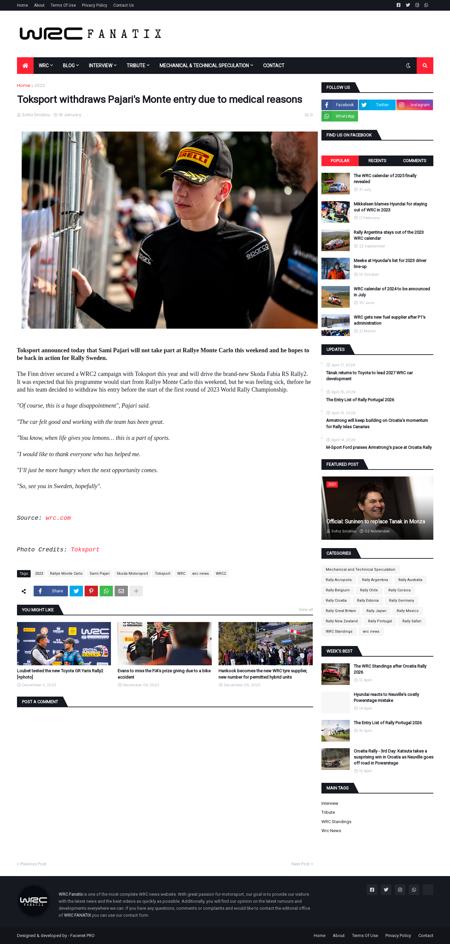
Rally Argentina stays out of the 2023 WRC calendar (389, 235)
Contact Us (123, 5)
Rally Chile (369, 590)
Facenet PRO (82, 935)
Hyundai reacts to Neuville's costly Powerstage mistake (386, 697)
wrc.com (58, 518)
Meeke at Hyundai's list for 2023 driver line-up (390, 263)
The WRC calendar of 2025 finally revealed (385, 178)
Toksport (85, 549)
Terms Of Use (63, 5)
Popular (340, 160)
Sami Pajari (100, 573)
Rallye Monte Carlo (66, 573)
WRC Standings (339, 631)
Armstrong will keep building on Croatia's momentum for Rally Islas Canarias (377, 423)
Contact (425, 935)
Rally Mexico (408, 611)
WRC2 (221, 573)
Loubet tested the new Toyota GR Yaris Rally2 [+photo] (60, 673)
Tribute (328, 812)
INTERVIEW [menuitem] (100, 65)
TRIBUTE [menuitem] (136, 65)
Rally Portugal (380, 621)
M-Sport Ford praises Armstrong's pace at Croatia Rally (379, 447)
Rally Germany (401, 600)
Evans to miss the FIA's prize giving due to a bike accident (164, 673)
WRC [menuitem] (44, 65)
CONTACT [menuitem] (273, 65)
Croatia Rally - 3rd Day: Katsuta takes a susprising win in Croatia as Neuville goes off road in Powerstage (393, 757)
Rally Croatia (336, 600)
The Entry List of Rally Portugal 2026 (360, 399)
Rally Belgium (338, 590)
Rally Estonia (368, 600)
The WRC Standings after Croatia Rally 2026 (390, 669)
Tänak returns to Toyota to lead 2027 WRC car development (369, 375)
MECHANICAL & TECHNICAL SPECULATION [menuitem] (204, 65)
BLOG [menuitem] (69, 65)
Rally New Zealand (342, 621)
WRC (181, 573)
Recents (377, 160)
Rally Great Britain (341, 611)
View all (306, 609)
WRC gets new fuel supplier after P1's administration (389, 320)
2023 (39, 85)
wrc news (200, 573)
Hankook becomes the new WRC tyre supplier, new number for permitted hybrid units (263, 673)
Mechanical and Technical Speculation (360, 569)
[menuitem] (25, 65)
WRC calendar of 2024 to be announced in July (392, 291)
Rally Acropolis (339, 580)
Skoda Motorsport (132, 573)
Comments (414, 160)
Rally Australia (410, 580)
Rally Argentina (375, 580)
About (39, 5)
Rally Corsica (399, 590)
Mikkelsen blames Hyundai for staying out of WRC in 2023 (390, 206)
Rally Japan (376, 611)
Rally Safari (411, 621)
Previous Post (33, 863)
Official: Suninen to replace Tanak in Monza (375, 521)
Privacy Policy (94, 5)
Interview (329, 803)
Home (22, 5)
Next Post (300, 863)
